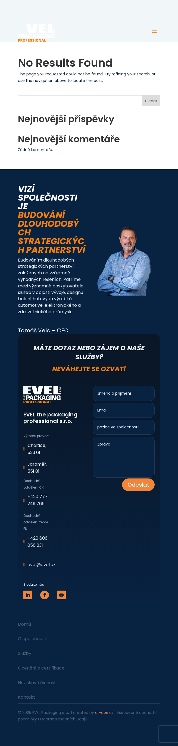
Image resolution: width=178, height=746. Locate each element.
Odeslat (138, 485)
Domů (24, 624)
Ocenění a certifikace (41, 668)
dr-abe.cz (104, 712)
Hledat (151, 101)
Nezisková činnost (37, 683)
